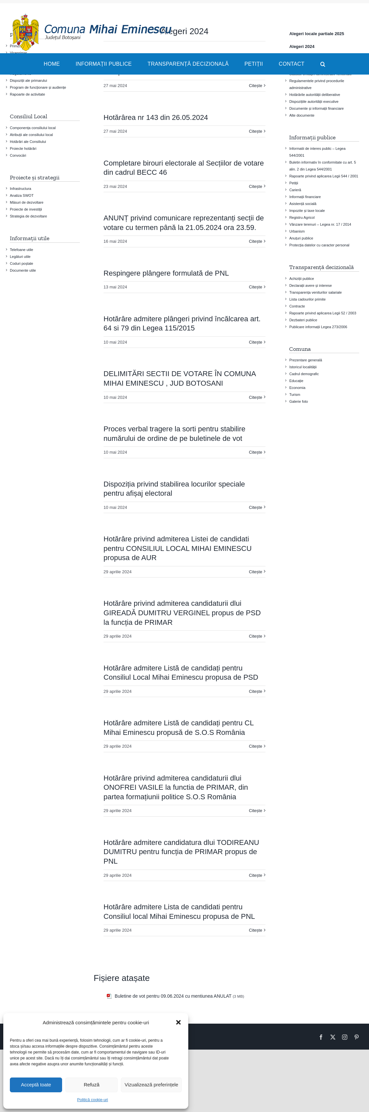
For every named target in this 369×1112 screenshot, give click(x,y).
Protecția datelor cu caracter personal (319, 245)
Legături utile (20, 257)
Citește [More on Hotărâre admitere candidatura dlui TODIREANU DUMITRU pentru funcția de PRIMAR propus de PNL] (255, 875)
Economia (297, 388)
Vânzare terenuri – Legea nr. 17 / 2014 (320, 224)
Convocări (18, 155)
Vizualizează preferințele (151, 1084)
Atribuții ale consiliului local (31, 135)
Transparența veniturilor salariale (315, 292)
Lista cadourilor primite (307, 299)
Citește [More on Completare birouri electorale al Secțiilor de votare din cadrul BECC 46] (255, 186)
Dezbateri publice (303, 320)
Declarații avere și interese (310, 285)
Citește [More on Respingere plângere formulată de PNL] (255, 286)
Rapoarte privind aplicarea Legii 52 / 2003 (322, 313)
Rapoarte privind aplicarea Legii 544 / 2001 (323, 176)
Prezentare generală (305, 360)
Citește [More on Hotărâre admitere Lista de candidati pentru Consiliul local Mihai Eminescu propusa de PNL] (255, 930)
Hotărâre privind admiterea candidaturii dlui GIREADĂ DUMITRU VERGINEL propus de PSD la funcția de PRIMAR (182, 612)
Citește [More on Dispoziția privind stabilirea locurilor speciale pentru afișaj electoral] (255, 507)
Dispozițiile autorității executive (313, 101)
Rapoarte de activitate (27, 94)
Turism (294, 395)
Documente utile (23, 270)
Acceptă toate (36, 1084)
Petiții (293, 183)
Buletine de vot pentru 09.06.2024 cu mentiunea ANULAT (173, 996)
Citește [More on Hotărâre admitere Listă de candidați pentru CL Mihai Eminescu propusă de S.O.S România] (255, 746)
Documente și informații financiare (316, 108)
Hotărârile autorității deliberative (314, 95)
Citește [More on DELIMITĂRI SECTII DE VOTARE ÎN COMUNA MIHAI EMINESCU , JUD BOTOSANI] (255, 397)
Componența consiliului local (33, 128)
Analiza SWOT (22, 195)
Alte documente (301, 115)
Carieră (295, 190)
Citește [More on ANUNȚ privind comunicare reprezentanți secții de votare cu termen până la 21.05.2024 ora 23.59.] (255, 241)
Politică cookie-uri (92, 1100)
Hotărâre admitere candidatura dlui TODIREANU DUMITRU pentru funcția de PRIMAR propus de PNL (181, 851)
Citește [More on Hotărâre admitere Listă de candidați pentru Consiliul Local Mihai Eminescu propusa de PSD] (255, 691)
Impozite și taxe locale (307, 211)
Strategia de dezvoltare (28, 216)
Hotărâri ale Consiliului (28, 142)
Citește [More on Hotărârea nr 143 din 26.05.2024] (255, 131)
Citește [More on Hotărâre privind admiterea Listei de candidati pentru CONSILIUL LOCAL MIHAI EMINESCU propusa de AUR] (255, 571)
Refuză (92, 1084)
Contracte (297, 306)
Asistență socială (302, 204)
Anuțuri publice (301, 238)
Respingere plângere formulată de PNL (166, 273)
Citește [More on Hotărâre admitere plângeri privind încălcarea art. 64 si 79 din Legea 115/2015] (255, 342)
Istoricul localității (302, 367)
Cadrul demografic (304, 374)
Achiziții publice (301, 279)
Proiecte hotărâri (23, 148)
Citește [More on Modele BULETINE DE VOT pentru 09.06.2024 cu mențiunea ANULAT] (255, 85)
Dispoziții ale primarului (28, 80)
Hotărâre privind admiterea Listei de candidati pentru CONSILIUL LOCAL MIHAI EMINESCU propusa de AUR (178, 548)
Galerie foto (298, 401)
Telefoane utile (21, 250)
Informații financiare (305, 197)
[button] (178, 1022)
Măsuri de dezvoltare (26, 202)
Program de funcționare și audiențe (38, 87)
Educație (296, 381)
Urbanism (297, 231)
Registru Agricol (301, 217)
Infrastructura (20, 189)
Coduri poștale (21, 263)
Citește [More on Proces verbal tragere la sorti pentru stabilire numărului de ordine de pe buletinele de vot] (255, 452)
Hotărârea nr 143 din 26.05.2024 (156, 117)
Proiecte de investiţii (26, 209)
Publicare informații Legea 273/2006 (318, 327)
